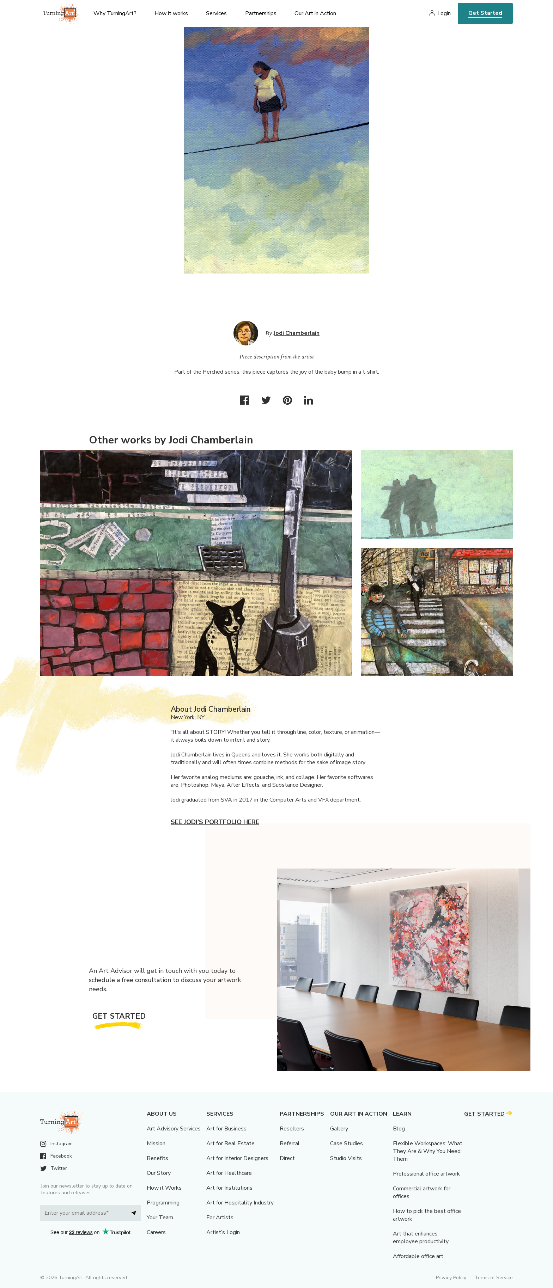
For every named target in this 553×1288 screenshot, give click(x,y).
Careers (156, 1232)
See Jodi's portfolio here (215, 822)
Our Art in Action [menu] (315, 13)
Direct (287, 1158)
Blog (399, 1129)
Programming (163, 1203)
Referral (290, 1143)
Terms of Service (494, 1277)
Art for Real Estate (230, 1143)
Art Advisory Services (174, 1129)
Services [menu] (216, 13)
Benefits (157, 1158)
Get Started (485, 13)
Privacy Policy (451, 1277)
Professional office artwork (426, 1174)
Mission (156, 1143)
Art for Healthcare (229, 1173)
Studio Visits (346, 1158)
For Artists (219, 1217)
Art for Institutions (229, 1188)
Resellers (292, 1129)
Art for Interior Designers (237, 1158)
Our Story (159, 1173)
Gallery (339, 1129)
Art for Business (226, 1129)
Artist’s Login (223, 1232)
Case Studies (346, 1143)
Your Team (160, 1217)
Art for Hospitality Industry (240, 1203)
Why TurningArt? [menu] (114, 13)
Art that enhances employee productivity (421, 1237)
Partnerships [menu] (260, 13)
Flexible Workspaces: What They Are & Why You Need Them (427, 1151)
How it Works (164, 1188)
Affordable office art (418, 1256)
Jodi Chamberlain (297, 333)
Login (444, 13)
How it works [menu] (171, 13)
